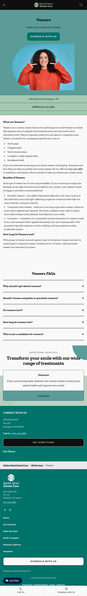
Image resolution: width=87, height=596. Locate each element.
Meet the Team (10, 531)
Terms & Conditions (41, 585)
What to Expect (11, 538)
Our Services (9, 524)
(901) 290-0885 (47, 106)
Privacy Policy (27, 585)
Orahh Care (60, 585)
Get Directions (43, 442)
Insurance (8, 551)
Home (6, 518)
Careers (52, 585)
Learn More (43, 395)
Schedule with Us (43, 36)
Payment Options (12, 544)
